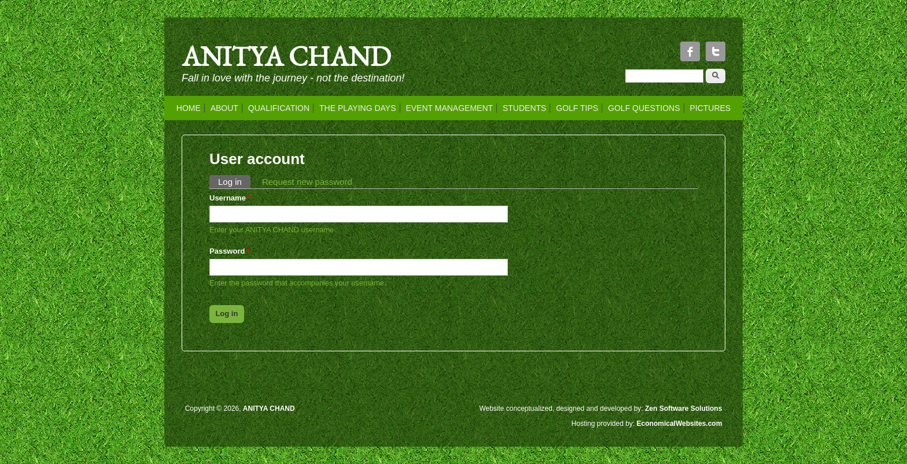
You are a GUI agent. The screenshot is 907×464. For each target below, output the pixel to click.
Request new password (307, 182)
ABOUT (224, 108)
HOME (188, 108)
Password (229, 251)
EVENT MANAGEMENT (449, 108)
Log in (234, 181)
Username (230, 198)
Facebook (690, 51)
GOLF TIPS (577, 108)
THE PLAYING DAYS (357, 108)
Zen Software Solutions (683, 408)
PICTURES (710, 108)
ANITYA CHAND (286, 56)
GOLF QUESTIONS (644, 108)
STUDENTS (524, 108)
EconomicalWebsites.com (679, 424)
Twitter (715, 51)
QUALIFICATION (278, 108)
